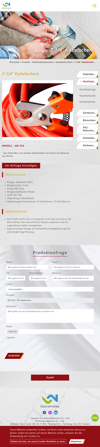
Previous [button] (4, 110)
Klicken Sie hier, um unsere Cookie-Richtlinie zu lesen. (38, 441)
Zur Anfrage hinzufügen (21, 165)
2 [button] (39, 142)
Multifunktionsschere (42, 62)
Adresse (56, 273)
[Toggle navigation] (94, 5)
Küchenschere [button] (90, 145)
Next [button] (70, 110)
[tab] (87, 74)
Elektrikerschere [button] (90, 74)
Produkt (26, 62)
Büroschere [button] (89, 120)
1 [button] (35, 142)
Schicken (14, 355)
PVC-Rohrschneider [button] (90, 129)
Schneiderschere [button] (90, 138)
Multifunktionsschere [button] (90, 81)
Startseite (14, 62)
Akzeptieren (76, 441)
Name (10, 262)
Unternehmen (36, 273)
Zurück (50, 377)
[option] (37, 110)
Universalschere (87, 101)
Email (55, 262)
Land (9, 284)
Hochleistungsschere (87, 89)
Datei (9, 326)
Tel (8, 273)
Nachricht (12, 306)
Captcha (10, 337)
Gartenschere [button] (90, 112)
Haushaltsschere (64, 62)
